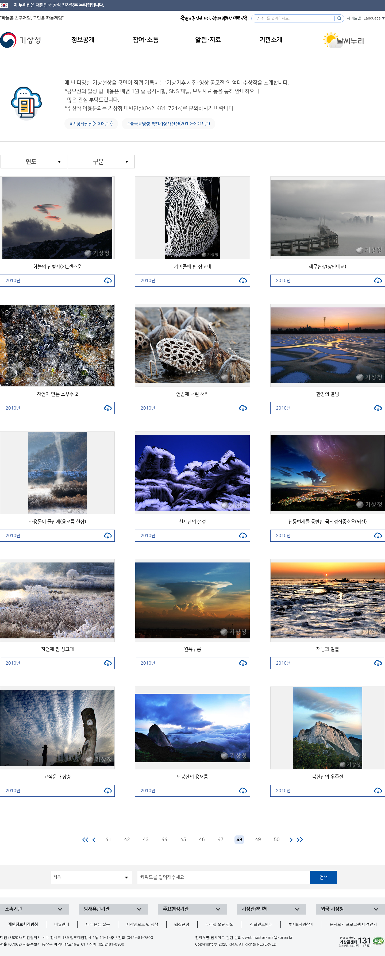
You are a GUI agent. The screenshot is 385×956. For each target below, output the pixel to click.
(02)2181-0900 (111, 944)
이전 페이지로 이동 (94, 840)
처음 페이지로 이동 (85, 840)
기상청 (20, 40)
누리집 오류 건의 (219, 924)
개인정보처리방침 (23, 924)
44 (164, 839)
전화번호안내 (261, 924)
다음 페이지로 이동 (290, 840)
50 (277, 839)
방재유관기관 (96, 909)
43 (146, 839)
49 (258, 839)
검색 (323, 877)
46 (202, 839)
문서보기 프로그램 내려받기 (353, 924)
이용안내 (61, 924)
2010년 (59, 280)
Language (372, 18)
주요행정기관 (175, 909)
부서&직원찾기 (301, 924)
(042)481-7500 (140, 938)
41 (108, 839)
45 (183, 839)
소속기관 (13, 909)
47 (221, 839)
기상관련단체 (254, 909)
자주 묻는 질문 (97, 924)
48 (239, 840)
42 (127, 839)
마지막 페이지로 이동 (299, 840)
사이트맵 (354, 18)
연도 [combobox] (31, 162)
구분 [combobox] (98, 162)
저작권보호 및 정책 (142, 924)
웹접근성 (181, 924)
